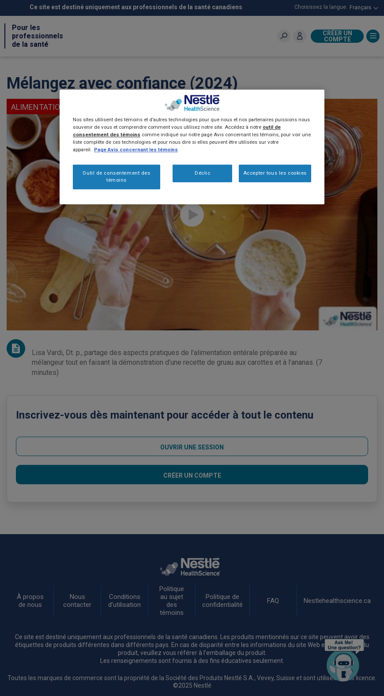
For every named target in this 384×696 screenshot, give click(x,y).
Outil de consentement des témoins (116, 176)
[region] (192, 147)
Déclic (202, 173)
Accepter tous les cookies (275, 173)
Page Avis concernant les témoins (136, 149)
